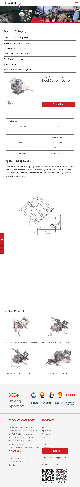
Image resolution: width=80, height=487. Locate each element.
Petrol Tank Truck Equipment (16, 38)
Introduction (14, 458)
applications (48, 431)
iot (43, 441)
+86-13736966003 (52, 465)
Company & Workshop (18, 462)
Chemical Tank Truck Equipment (17, 43)
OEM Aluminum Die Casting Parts (17, 70)
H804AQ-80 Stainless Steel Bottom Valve (59, 374)
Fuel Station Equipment (13, 59)
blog (44, 437)
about (45, 427)
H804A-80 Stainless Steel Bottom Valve (21, 343)
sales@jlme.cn (58, 457)
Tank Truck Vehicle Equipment (16, 54)
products (46, 434)
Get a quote (54, 450)
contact (46, 448)
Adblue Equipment (12, 64)
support (45, 444)
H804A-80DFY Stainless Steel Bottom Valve (21, 374)
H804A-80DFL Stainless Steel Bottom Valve (59, 343)
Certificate (13, 465)
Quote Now (58, 104)
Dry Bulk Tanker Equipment (15, 48)
